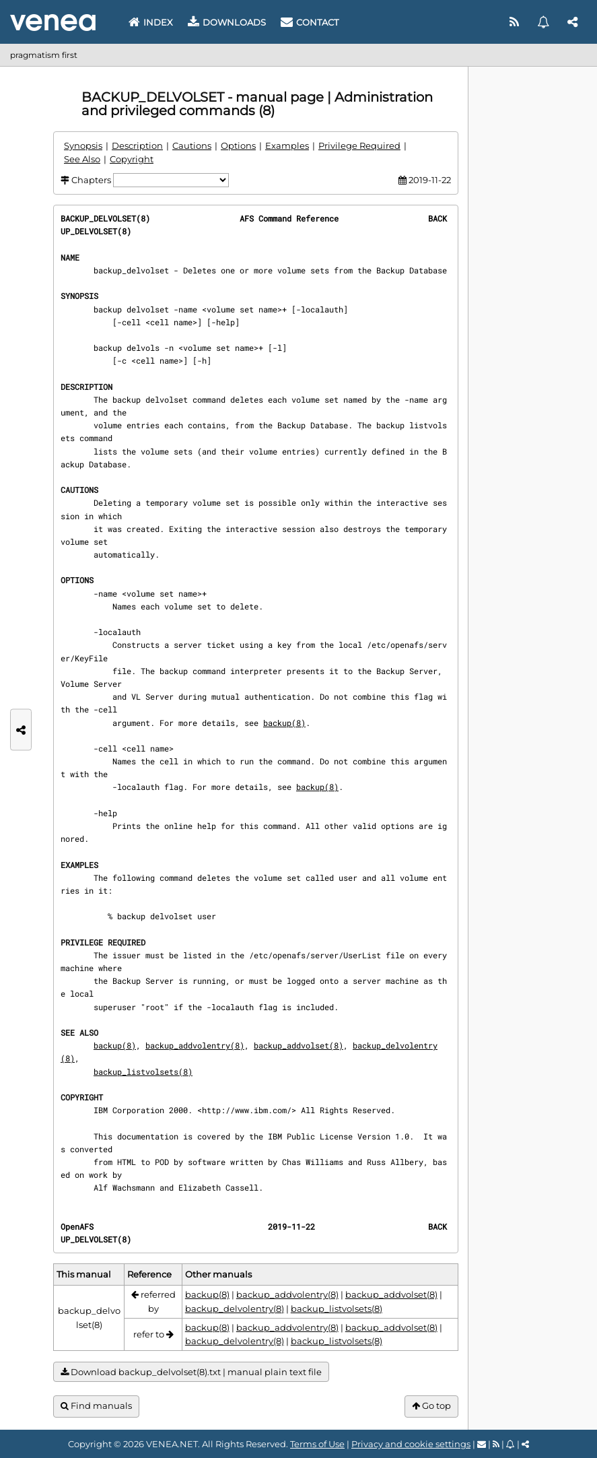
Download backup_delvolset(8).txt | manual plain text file (191, 1372)
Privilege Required (359, 145)
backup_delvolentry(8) (234, 1308)
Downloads (227, 22)
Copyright (131, 159)
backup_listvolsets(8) (143, 1071)
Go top (431, 1405)
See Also (82, 159)
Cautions (191, 145)
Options (238, 145)
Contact (310, 22)
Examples (287, 145)
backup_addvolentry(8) (194, 1045)
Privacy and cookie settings (410, 1443)
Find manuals (96, 1405)
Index (151, 22)
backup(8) (284, 722)
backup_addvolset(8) (298, 1045)
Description (137, 145)
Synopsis (83, 145)
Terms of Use (317, 1443)
